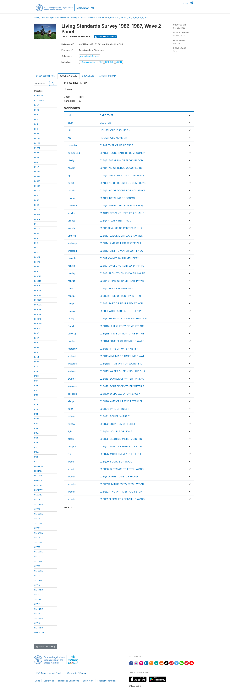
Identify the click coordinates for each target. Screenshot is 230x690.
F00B (36, 110)
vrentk (71, 228)
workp (71, 213)
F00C (36, 114)
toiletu (71, 416)
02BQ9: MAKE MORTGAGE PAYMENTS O (123, 318)
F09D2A (38, 290)
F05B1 (37, 171)
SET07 (37, 556)
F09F (36, 338)
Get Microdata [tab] (107, 76)
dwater (71, 341)
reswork (72, 205)
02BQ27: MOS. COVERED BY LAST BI (121, 446)
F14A (36, 423)
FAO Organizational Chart (49, 673)
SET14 (37, 623)
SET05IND (38, 542)
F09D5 (37, 328)
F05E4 (37, 219)
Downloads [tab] (88, 76)
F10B (36, 371)
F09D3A (38, 305)
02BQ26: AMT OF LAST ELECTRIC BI (121, 401)
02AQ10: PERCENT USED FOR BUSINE (122, 213)
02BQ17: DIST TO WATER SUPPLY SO (121, 250)
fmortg (71, 326)
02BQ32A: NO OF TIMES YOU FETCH (121, 491)
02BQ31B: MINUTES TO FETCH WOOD (122, 484)
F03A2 (37, 152)
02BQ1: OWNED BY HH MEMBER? (119, 258)
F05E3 (37, 214)
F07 (36, 247)
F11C (36, 390)
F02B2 (37, 143)
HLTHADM (38, 476)
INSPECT (38, 480)
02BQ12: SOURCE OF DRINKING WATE (122, 341)
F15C (36, 442)
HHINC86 (38, 471)
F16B (36, 457)
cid (69, 115)
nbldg (71, 160)
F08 (36, 252)
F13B (36, 414)
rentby (71, 273)
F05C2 (37, 195)
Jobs (37, 680)
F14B (36, 428)
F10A (36, 366)
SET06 (37, 547)
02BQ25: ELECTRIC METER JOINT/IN (121, 438)
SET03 (37, 518)
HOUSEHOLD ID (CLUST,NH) (116, 130)
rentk (71, 288)
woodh (71, 476)
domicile (72, 145)
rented (71, 265)
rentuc (71, 280)
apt (69, 175)
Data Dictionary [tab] (68, 76)
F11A (36, 381)
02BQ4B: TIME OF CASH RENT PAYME (122, 280)
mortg (71, 318)
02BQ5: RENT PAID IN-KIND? (116, 288)
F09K (36, 362)
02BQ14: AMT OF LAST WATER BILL (120, 243)
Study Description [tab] (45, 76)
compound (74, 152)
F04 (36, 162)
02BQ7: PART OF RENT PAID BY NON (121, 303)
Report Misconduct (106, 680)
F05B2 (37, 176)
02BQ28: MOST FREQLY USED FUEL (120, 454)
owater (72, 378)
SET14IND (38, 628)
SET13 (37, 613)
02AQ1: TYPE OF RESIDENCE (116, 145)
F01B (36, 124)
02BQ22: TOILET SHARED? (115, 416)
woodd (71, 469)
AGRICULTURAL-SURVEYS (92, 18)
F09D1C (37, 285)
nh (69, 137)
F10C (36, 376)
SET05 (37, 537)
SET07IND (38, 561)
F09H (36, 347)
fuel (70, 454)
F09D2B (37, 295)
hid (69, 130)
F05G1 (37, 229)
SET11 (36, 594)
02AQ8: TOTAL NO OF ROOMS (117, 198)
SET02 (37, 509)
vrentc (71, 220)
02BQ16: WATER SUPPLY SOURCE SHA (122, 371)
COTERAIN (39, 100)
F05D (36, 200)
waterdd (72, 250)
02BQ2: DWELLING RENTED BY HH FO (122, 265)
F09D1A (37, 276)
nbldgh (71, 167)
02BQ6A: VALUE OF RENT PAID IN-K (121, 228)
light (70, 431)
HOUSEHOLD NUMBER (113, 137)
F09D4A (38, 314)
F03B (36, 157)
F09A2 (37, 262)
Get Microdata (105, 36)
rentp (71, 303)
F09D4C (38, 323)
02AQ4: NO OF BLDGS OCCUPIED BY (121, 167)
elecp (71, 401)
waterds (72, 371)
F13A (36, 409)
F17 (35, 461)
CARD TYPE (107, 115)
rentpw (72, 311)
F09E (36, 333)
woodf (71, 491)
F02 (36, 129)
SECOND (38, 495)
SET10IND (38, 590)
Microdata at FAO (85, 8)
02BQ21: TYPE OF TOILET (114, 408)
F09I (36, 352)
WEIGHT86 (39, 632)
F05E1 (36, 205)
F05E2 (37, 209)
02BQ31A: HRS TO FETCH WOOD (119, 476)
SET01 (37, 499)
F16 (35, 447)
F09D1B (37, 281)
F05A (36, 167)
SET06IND (38, 552)
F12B (36, 404)
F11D (36, 395)
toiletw (71, 423)
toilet (70, 408)
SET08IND (38, 571)
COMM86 (38, 95)
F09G (36, 342)
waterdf (72, 356)
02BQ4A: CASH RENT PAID (115, 220)
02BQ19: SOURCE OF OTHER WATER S (122, 386)
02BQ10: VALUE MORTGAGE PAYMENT (122, 235)
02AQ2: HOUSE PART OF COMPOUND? (122, 152)
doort (71, 183)
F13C (36, 419)
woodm (72, 484)
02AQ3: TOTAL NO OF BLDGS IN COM (121, 160)
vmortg (72, 235)
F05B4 (37, 186)
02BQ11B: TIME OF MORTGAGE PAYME (122, 333)
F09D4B (37, 319)
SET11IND (38, 599)
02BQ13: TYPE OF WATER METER (119, 348)
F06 (36, 243)
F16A (36, 452)
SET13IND (38, 618)
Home (36, 18)
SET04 (37, 528)
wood (71, 461)
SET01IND (38, 504)
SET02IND (38, 514)
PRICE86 (38, 485)
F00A (36, 105)
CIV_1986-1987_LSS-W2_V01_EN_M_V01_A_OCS (127, 18)
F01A (36, 119)
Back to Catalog (45, 646)
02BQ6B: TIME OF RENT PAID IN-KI (120, 295)
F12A (36, 399)
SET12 (37, 604)
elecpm (72, 446)
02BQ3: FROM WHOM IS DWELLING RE (122, 273)
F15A (36, 433)
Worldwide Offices (76, 673)
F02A (36, 133)
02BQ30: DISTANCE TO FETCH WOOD (122, 469)
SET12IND (38, 609)
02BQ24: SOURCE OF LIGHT (116, 431)
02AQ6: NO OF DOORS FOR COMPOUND (123, 183)
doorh (71, 190)
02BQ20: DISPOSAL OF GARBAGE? (120, 393)
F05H (36, 238)
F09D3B (37, 309)
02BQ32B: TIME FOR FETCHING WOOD (122, 499)
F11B (36, 385)
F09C (36, 271)
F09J (36, 357)
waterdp (72, 243)
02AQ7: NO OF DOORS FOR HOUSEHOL (122, 190)
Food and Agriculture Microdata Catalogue (60, 18)
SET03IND (38, 523)
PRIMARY (38, 490)
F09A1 (37, 257)
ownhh (72, 258)
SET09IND (38, 580)
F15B (36, 438)
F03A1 (37, 148)
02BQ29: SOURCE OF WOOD (116, 461)
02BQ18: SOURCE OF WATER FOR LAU (122, 378)
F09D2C (38, 300)
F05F (36, 224)
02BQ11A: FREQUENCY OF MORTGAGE (122, 326)
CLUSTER (105, 122)
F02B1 (37, 138)
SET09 (37, 575)
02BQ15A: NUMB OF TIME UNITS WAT (122, 356)
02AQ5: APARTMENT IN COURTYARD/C (123, 175)
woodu (71, 499)
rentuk (71, 295)
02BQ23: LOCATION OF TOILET (117, 423)
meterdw (72, 348)
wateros (72, 386)
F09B (36, 266)
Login (184, 3)
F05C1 (37, 190)
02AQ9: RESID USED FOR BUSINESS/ (121, 205)
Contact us (49, 680)
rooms (71, 198)
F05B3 (37, 181)
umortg (72, 333)
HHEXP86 (38, 466)
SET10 (37, 585)
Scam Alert (88, 680)
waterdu (72, 363)
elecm (71, 438)
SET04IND (38, 533)
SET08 (37, 566)
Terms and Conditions (68, 680)
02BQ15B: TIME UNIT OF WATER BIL (121, 363)
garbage (72, 393)
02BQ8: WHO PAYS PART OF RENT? (121, 311)
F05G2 (37, 233)
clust (70, 122)
